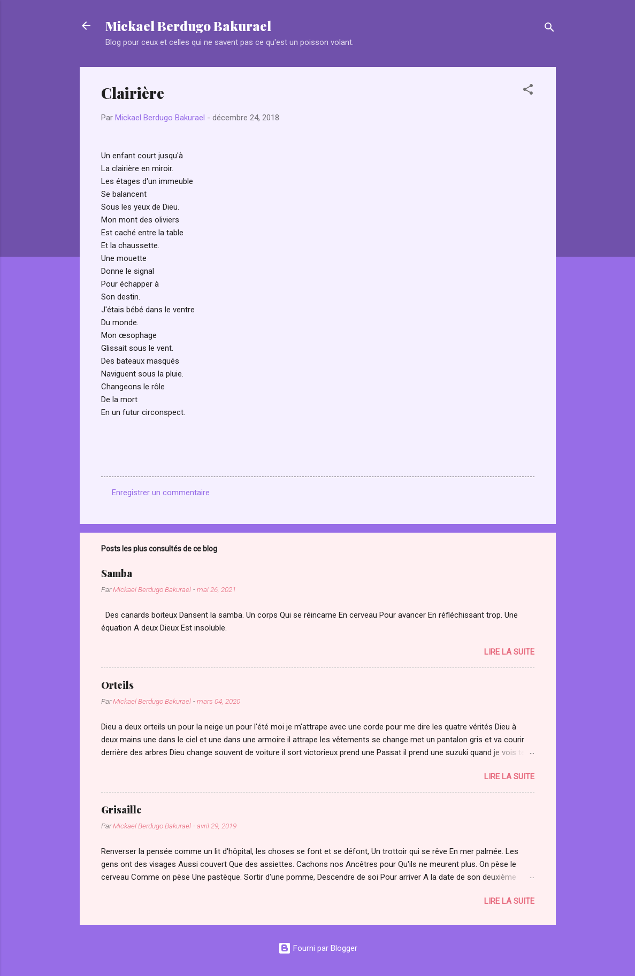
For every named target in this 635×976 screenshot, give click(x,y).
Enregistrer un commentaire (161, 492)
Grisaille (121, 809)
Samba (116, 573)
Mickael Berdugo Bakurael (188, 25)
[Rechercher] (549, 29)
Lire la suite (509, 652)
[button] (528, 91)
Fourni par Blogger (317, 948)
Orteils (117, 685)
